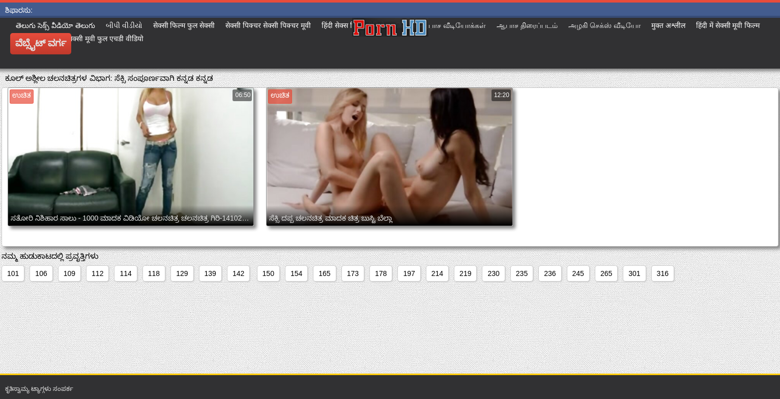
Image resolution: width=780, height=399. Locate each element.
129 (182, 273)
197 (409, 273)
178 (381, 273)
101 (13, 273)
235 (522, 273)
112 (97, 273)
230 (493, 273)
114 (125, 273)
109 (69, 273)
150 (268, 273)
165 (324, 273)
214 (437, 273)
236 (550, 273)
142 (238, 273)
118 (154, 273)
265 (606, 273)
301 (634, 273)
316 (663, 273)
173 (353, 273)
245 (578, 273)
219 (465, 273)
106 (41, 273)
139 (210, 273)
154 (296, 273)
